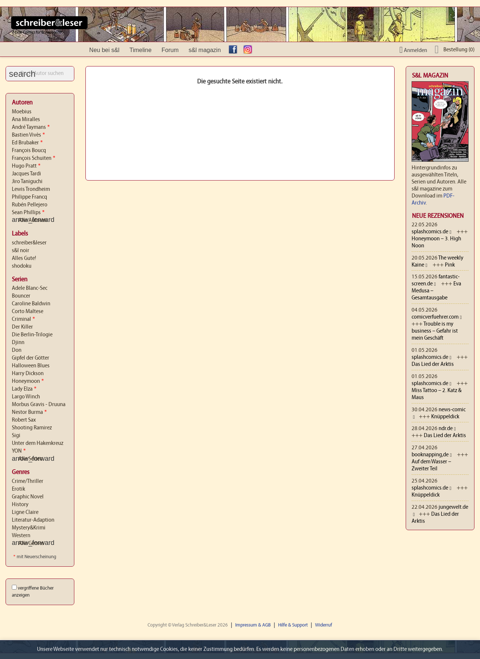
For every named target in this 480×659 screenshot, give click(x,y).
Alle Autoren (29, 220)
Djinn (18, 343)
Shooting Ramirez (32, 428)
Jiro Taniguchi (27, 182)
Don (16, 350)
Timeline (140, 50)
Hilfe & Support (293, 625)
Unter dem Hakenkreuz (37, 443)
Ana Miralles (26, 120)
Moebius (21, 112)
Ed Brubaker (27, 143)
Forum (170, 50)
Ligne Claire (25, 512)
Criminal (23, 319)
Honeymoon (28, 381)
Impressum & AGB (253, 625)
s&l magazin (205, 50)
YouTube (264, 50)
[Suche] (40, 73)
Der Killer (22, 327)
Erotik (18, 489)
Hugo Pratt (26, 166)
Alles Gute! (24, 258)
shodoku (21, 266)
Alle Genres (28, 543)
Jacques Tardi (26, 174)
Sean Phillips (28, 213)
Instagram (249, 50)
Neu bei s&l (104, 50)
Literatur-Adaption (33, 520)
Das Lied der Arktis (433, 364)
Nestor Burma (29, 412)
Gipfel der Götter (30, 358)
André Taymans (31, 127)
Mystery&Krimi (28, 528)
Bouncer (21, 296)
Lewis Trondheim (31, 189)
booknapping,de (430, 455)
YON (19, 451)
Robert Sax (24, 420)
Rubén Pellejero (29, 205)
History (20, 505)
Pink (450, 265)
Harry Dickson (28, 374)
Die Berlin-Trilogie (32, 335)
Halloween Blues (31, 366)
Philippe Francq (29, 197)
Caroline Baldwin (31, 304)
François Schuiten (33, 158)
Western (21, 536)
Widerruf (323, 625)
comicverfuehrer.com (435, 317)
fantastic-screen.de (436, 280)
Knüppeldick (445, 417)
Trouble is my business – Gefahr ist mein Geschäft (435, 331)
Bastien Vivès (28, 135)
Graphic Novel (28, 497)
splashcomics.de (430, 232)
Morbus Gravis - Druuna (38, 405)
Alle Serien (27, 459)
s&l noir (20, 251)
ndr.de (446, 429)
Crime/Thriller (27, 481)
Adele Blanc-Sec (29, 288)
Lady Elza (24, 389)
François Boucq (29, 151)
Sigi (16, 436)
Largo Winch (26, 397)
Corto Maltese (27, 312)
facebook (234, 50)
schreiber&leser (29, 243)
